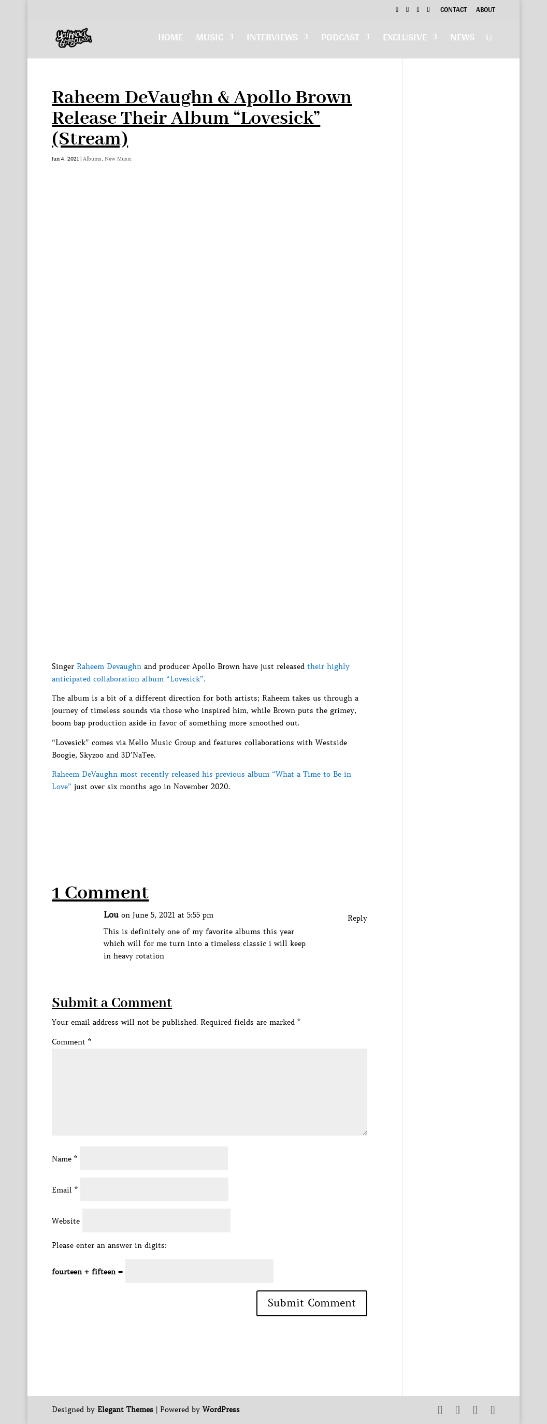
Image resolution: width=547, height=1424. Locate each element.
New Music (118, 158)
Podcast (340, 39)
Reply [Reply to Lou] (357, 918)
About (485, 11)
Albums (92, 158)
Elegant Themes (125, 1409)
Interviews (272, 39)
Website (66, 1221)
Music (209, 39)
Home (170, 39)
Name (64, 1159)
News (462, 39)
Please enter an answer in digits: (109, 1245)
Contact (453, 11)
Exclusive (405, 39)
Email (65, 1190)
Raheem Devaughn (109, 666)
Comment (71, 1042)
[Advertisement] (240, 816)
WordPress (221, 1409)
